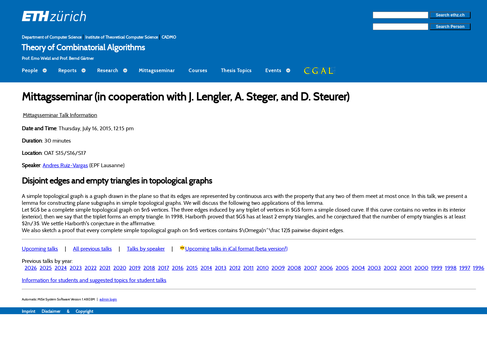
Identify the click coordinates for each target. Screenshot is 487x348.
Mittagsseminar (157, 70)
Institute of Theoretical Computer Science (122, 37)
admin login (108, 299)
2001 (405, 267)
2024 (61, 267)
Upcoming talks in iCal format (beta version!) (236, 248)
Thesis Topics (236, 70)
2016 (177, 267)
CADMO (169, 37)
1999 (436, 267)
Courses (198, 70)
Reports (67, 70)
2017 (163, 267)
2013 (220, 267)
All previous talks (92, 248)
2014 (206, 267)
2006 (326, 267)
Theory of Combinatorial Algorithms (83, 47)
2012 (234, 267)
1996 (478, 267)
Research (107, 70)
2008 (294, 267)
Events (273, 70)
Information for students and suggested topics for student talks (94, 280)
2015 (192, 267)
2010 (262, 267)
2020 (119, 267)
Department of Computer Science (52, 37)
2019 (135, 267)
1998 (451, 267)
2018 (149, 267)
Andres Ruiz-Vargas (65, 165)
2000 (421, 267)
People (30, 70)
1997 (464, 267)
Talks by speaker (146, 248)
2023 (76, 267)
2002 (390, 267)
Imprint (32, 311)
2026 (31, 267)
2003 (374, 267)
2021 (104, 267)
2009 (278, 267)
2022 (91, 267)
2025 (46, 267)
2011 (248, 267)
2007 (310, 267)
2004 (358, 267)
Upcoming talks (40, 248)
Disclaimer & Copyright (67, 311)
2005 (342, 267)
